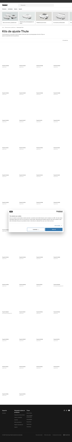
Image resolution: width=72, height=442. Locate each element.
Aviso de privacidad (39, 434)
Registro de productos (18, 424)
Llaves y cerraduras (18, 417)
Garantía (16, 419)
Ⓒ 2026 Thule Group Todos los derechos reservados (12, 434)
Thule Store (29, 426)
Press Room (29, 421)
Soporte (15, 427)
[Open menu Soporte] (21, 9)
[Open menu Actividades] (11, 9)
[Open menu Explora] (16, 9)
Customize (36, 229)
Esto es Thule (29, 413)
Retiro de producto (18, 422)
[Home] (10, 5)
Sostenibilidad (29, 419)
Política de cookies (47, 434)
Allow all (54, 229)
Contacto (4, 413)
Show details (57, 225)
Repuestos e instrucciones (19, 414)
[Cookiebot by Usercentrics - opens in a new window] (57, 212)
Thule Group (29, 424)
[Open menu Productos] (5, 9)
